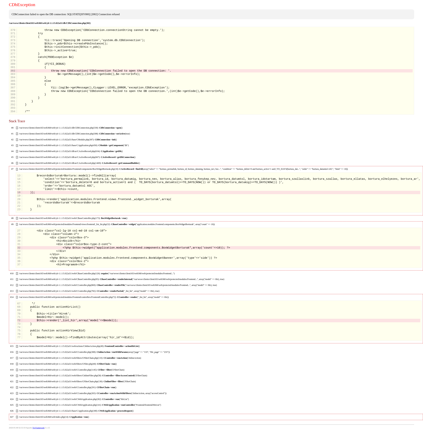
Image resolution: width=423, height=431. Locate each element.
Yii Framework (39, 428)
